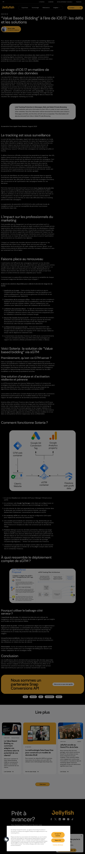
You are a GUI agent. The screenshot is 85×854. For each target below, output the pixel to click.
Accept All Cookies (58, 835)
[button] (6, 839)
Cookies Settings (58, 845)
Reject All (58, 840)
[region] (38, 838)
